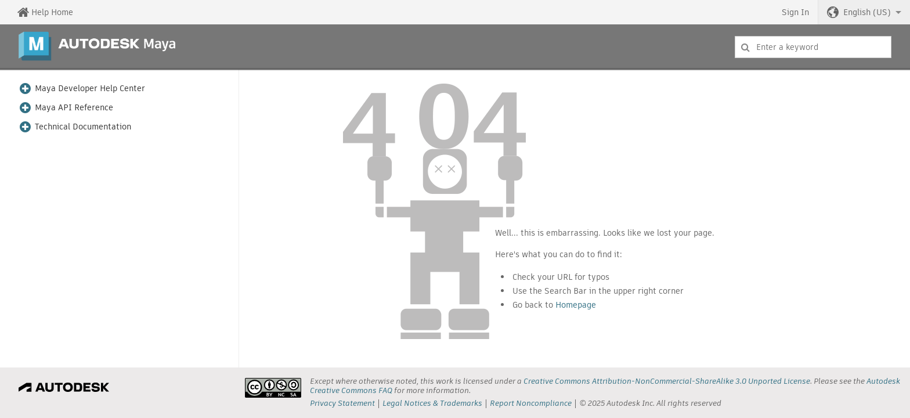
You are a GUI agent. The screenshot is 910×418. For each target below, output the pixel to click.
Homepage (575, 305)
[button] (864, 12)
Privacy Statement (342, 403)
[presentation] (273, 388)
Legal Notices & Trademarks (432, 403)
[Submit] (745, 47)
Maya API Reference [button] (74, 108)
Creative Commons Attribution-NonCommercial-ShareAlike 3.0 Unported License (666, 381)
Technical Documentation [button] (83, 127)
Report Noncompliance (531, 403)
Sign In (795, 12)
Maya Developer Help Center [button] (90, 88)
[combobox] (813, 47)
